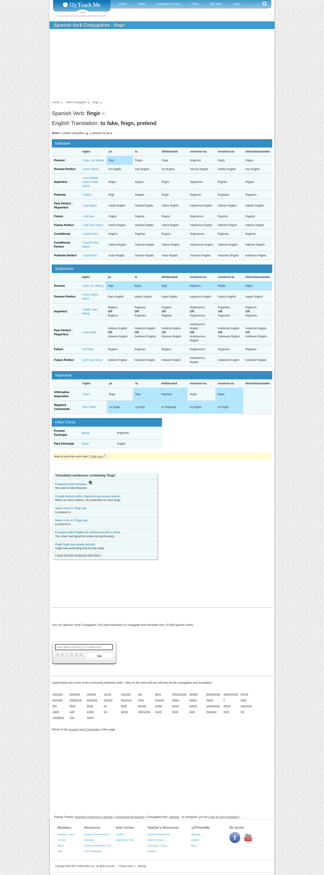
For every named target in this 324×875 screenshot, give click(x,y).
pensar (142, 705)
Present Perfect (64, 169)
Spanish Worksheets (158, 834)
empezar (92, 700)
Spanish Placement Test (97, 845)
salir (72, 711)
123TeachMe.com (85, 866)
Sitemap (195, 834)
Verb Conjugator (93, 851)
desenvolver (230, 694)
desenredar (213, 694)
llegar (90, 705)
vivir (72, 717)
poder (158, 705)
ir (224, 700)
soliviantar (144, 711)
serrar (124, 711)
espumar (126, 700)
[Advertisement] (159, 66)
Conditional (62, 233)
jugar (244, 700)
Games (120, 834)
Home (123, 3)
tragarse (211, 711)
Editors (195, 840)
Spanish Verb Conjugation (85, 729)
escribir (108, 700)
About (60, 845)
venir (226, 711)
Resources (92, 827)
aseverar (75, 694)
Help (60, 851)
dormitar (57, 700)
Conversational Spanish (129, 817)
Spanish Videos (155, 840)
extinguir (174, 817)
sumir (158, 711)
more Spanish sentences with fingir (78, 555)
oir (105, 705)
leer (54, 705)
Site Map (216, 3)
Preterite (60, 194)
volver (90, 717)
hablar (193, 700)
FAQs (195, 3)
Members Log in (66, 834)
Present (59, 160)
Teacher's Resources (163, 827)
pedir (124, 705)
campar (91, 694)
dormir (244, 694)
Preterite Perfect (65, 255)
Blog (193, 845)
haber (175, 700)
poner (175, 705)
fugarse (159, 700)
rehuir (227, 705)
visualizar (58, 717)
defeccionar (179, 694)
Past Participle (64, 443)
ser (106, 711)
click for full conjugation (224, 817)
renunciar (246, 705)
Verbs (141, 3)
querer (193, 705)
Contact (61, 840)
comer (107, 694)
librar (73, 705)
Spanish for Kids (125, 840)
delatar (193, 694)
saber (55, 711)
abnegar (57, 694)
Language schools (168, 3)
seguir (90, 711)
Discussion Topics (157, 845)
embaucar (76, 700)
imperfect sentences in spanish (94, 817)
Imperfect (60, 182)
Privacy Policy (126, 866)
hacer (209, 700)
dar (140, 694)
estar (141, 700)
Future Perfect (64, 225)
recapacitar (213, 705)
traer (192, 711)
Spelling (151, 851)
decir (158, 694)
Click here (98, 456)
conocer (126, 694)
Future (58, 216)
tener (175, 711)
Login (236, 3)
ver (242, 711)
